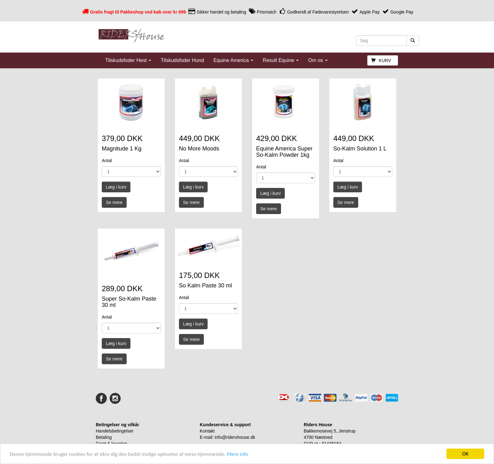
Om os (318, 60)
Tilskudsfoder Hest (128, 60)
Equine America (234, 60)
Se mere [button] (114, 202)
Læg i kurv (116, 187)
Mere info (237, 454)
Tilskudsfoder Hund (182, 60)
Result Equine (281, 60)
